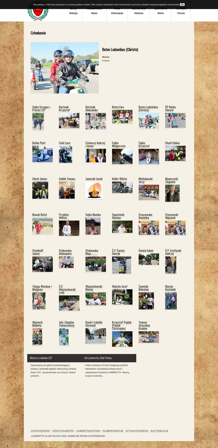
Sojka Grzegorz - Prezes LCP (41, 108)
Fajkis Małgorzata (118, 144)
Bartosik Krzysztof (64, 108)
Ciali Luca (64, 143)
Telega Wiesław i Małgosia (42, 288)
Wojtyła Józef (120, 286)
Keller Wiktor (119, 179)
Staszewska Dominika (145, 216)
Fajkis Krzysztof (144, 144)
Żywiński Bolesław (144, 288)
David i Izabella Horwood (93, 324)
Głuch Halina (172, 143)
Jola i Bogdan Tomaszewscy (66, 324)
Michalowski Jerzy (146, 180)
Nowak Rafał (39, 214)
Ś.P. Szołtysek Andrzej (173, 252)
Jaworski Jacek (94, 179)
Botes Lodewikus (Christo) (148, 108)
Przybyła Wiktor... (64, 216)
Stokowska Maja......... (91, 252)
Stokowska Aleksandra (65, 252)
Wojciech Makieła (37, 324)
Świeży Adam (146, 250)
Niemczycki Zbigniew (171, 180)
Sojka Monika (93, 214)
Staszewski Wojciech (171, 216)
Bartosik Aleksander (91, 108)
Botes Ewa (118, 107)
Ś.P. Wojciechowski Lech (67, 289)
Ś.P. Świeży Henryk (118, 252)
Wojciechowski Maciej (93, 288)
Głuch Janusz (39, 179)
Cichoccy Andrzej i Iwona (95, 144)
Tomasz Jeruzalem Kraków (144, 325)
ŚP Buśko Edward (170, 108)
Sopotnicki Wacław (118, 216)
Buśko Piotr (39, 143)
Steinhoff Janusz (37, 252)
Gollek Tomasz (67, 179)
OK (182, 4)
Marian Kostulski (170, 288)
